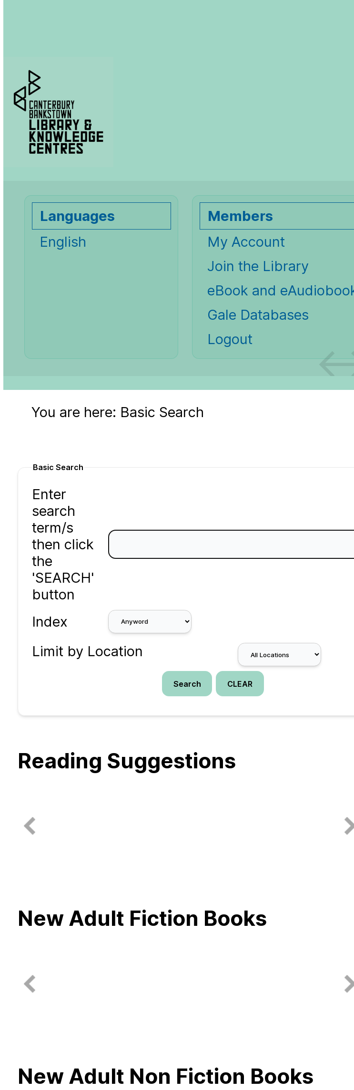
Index (50, 621)
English (63, 241)
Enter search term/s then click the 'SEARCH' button (63, 544)
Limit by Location (87, 651)
